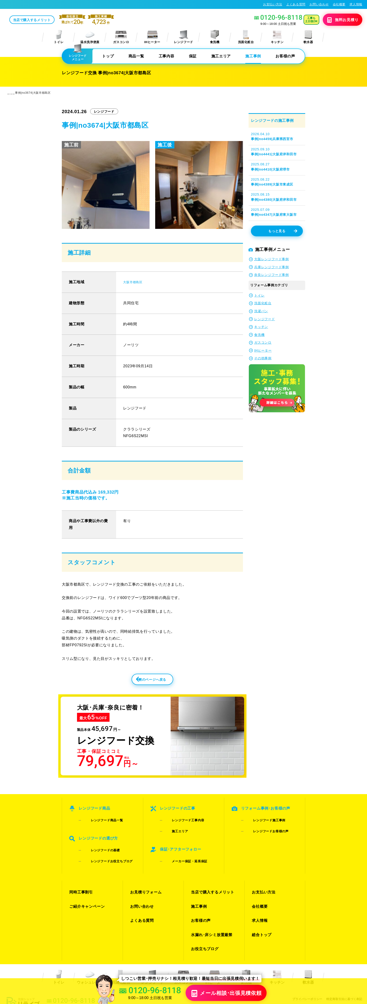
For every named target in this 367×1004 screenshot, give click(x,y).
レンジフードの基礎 (98, 845)
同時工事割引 (80, 877)
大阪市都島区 (135, 282)
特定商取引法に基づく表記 (343, 958)
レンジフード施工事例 (262, 823)
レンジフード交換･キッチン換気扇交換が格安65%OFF (47, 4)
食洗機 (214, 37)
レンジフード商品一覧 (100, 823)
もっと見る (282, 232)
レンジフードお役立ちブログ (104, 851)
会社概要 (339, 4)
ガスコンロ (121, 37)
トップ (108, 57)
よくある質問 (295, 4)
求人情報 (355, 4)
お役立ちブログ (204, 911)
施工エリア (221, 57)
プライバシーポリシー (304, 958)
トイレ (59, 37)
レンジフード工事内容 (181, 823)
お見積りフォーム (144, 877)
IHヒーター (152, 37)
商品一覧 (136, 57)
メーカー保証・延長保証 (182, 851)
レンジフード (183, 37)
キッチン (277, 37)
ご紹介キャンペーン (85, 885)
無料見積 (335, 20)
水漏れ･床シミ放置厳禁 (210, 902)
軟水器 (308, 37)
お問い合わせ (319, 4)
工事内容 (166, 57)
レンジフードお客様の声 (263, 829)
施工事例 (253, 57)
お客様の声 (285, 57)
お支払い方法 (272, 4)
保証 (193, 57)
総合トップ (261, 902)
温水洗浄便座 (89, 37)
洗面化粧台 (246, 37)
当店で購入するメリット (67, 20)
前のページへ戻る (142, 683)
